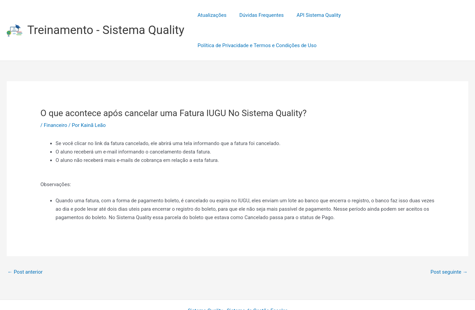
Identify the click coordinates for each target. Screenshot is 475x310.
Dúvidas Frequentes (257, 15)
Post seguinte (449, 242)
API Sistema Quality (312, 15)
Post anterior (25, 242)
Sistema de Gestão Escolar (257, 280)
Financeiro (55, 95)
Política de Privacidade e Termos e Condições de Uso (403, 15)
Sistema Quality (205, 280)
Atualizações (210, 15)
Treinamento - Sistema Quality (105, 15)
